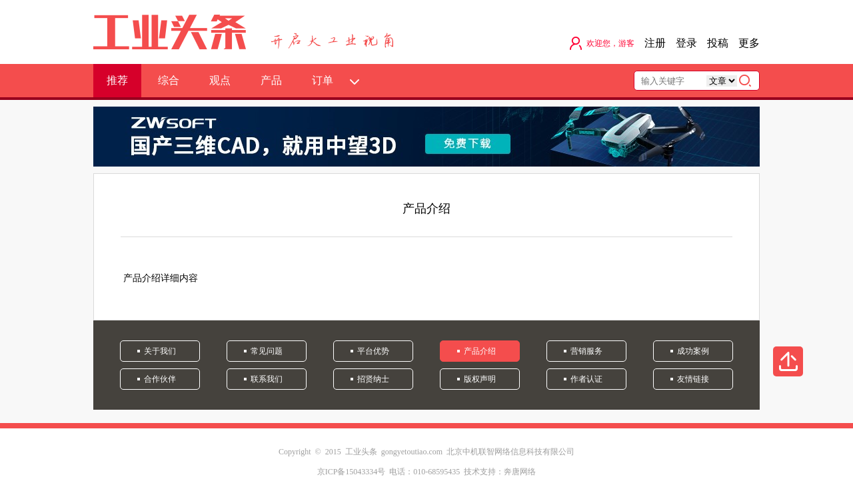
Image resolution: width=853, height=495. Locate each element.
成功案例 (693, 351)
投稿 (717, 43)
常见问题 (267, 351)
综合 (168, 80)
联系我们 (267, 379)
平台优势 (373, 351)
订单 (322, 80)
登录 (686, 43)
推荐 (117, 80)
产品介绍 (480, 351)
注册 (655, 43)
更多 (749, 43)
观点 (220, 80)
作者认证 (586, 379)
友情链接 (693, 379)
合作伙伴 (160, 379)
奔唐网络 (520, 471)
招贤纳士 (373, 379)
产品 (271, 80)
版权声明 (480, 379)
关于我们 (160, 351)
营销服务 (586, 351)
